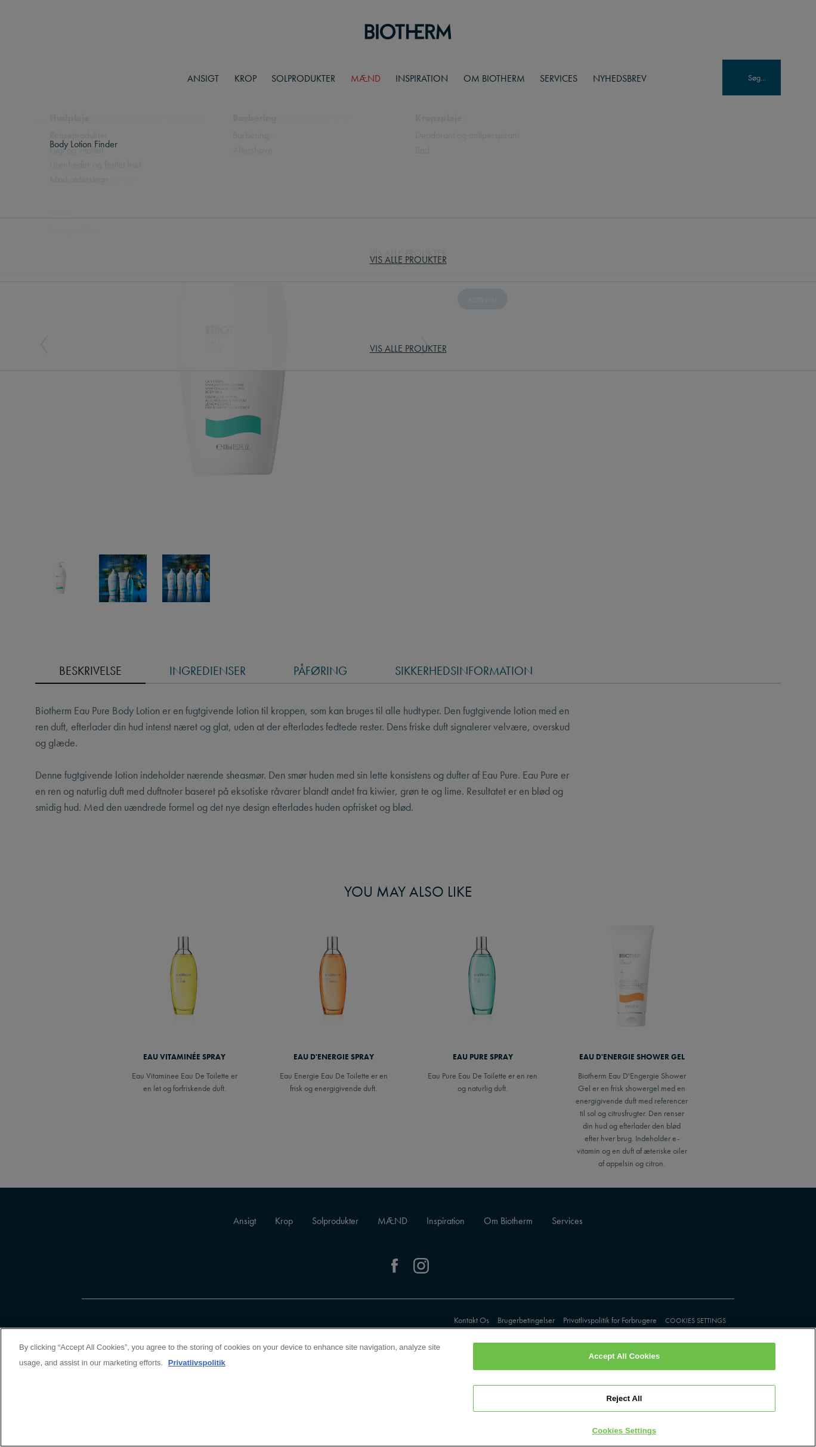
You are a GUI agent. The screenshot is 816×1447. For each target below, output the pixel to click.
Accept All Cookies (624, 1356)
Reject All (624, 1398)
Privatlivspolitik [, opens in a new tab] (196, 1362)
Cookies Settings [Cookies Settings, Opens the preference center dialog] (624, 1430)
